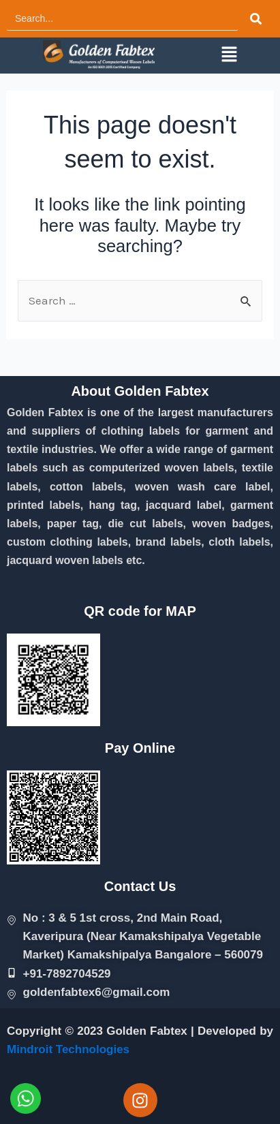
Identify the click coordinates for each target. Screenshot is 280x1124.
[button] (229, 55)
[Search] (122, 19)
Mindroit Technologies (68, 1049)
